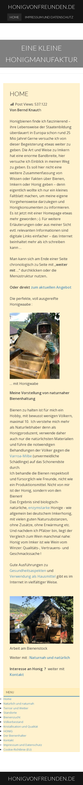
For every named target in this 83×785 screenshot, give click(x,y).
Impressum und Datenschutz (49, 17)
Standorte (10, 713)
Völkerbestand (13, 722)
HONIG (8, 731)
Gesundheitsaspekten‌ (28, 570)
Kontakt (9, 740)
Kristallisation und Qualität (21, 726)
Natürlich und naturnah (19, 704)
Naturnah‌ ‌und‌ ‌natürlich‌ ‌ (50, 657)
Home (14, 17)
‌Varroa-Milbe (21, 456)
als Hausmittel (43, 576)
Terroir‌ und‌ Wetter (16, 708)
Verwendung (20, 576)
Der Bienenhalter (15, 736)
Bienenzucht (12, 717)
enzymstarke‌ (39, 507)
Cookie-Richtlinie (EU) (17, 749)
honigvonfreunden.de (41, 7)
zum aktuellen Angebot (51, 287)
